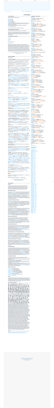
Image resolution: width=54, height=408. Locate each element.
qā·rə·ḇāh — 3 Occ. (33, 165)
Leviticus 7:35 (10, 148)
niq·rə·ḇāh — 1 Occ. (33, 178)
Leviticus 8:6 (13, 148)
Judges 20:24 (15, 76)
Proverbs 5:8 (9, 84)
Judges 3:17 (25, 128)
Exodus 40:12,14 (22, 147)
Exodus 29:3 (19, 127)
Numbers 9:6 (11, 88)
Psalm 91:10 (17, 91)
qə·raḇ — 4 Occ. (33, 167)
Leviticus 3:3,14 (17, 156)
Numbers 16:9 (10, 149)
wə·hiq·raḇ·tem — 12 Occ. (34, 196)
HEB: (31, 18)
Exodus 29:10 (32, 93)
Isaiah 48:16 (18, 77)
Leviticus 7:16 (24, 155)
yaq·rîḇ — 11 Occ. (33, 208)
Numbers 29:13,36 (10, 156)
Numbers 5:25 (18, 158)
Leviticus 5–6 (21, 195)
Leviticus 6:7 (17, 130)
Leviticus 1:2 (13, 192)
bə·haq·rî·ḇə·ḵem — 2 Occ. (34, 151)
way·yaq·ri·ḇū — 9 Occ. (34, 186)
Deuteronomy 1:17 (21, 137)
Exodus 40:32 (32, 118)
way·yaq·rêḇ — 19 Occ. (34, 185)
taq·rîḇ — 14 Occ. (33, 179)
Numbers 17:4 (15, 160)
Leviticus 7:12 (10, 158)
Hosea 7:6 (28, 113)
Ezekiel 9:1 (9, 106)
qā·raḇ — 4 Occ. (33, 162)
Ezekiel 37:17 (20, 118)
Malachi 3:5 (25, 74)
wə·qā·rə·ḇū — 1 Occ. (33, 204)
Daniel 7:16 (9, 168)
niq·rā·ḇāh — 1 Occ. (33, 177)
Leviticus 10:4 (26, 101)
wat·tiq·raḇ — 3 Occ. (33, 190)
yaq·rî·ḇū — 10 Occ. (33, 210)
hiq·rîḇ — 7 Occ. (33, 159)
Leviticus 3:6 (26, 147)
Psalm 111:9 (23, 237)
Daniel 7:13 (19, 177)
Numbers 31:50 (12, 129)
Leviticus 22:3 (27, 84)
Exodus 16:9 (16, 70)
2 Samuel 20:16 (19, 69)
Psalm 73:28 (22, 264)
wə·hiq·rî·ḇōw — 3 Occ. (34, 199)
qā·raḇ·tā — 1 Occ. (33, 164)
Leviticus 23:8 (21, 156)
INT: (31, 21)
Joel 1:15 (12, 274)
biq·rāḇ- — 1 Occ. (33, 153)
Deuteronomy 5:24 (18, 101)
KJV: (31, 25)
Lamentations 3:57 (25, 104)
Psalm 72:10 (20, 134)
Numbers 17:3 (11, 160)
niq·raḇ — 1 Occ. (33, 176)
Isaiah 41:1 (20, 99)
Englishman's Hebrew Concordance (16, 332)
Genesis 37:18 (25, 68)
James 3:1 (14, 262)
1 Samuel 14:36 (22, 76)
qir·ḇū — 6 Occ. (33, 171)
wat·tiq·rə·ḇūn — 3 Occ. (34, 193)
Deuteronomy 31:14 (19, 108)
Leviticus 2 (17, 194)
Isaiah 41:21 (17, 116)
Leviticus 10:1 (22, 160)
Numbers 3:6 (27, 129)
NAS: (31, 19)
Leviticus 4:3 (15, 155)
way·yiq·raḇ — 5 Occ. (33, 187)
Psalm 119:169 (23, 87)
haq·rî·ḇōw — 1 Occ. (33, 157)
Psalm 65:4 (9, 273)
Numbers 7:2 (15, 164)
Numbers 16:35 (22, 159)
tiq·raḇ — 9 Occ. (33, 181)
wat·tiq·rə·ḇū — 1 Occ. (33, 192)
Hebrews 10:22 (21, 251)
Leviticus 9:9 (17, 157)
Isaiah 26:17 (26, 141)
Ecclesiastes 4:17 (27, 70)
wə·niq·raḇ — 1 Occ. (33, 205)
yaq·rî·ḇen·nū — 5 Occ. (34, 209)
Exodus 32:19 (14, 83)
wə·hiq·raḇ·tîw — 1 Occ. (34, 197)
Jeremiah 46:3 (27, 229)
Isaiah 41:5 (21, 104)
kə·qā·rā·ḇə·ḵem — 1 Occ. (34, 166)
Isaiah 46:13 (18, 113)
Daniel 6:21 (16, 169)
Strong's (7, 11)
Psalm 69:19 (27, 69)
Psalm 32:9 (26, 71)
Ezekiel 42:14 (20, 84)
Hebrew (9, 11)
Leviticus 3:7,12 (14, 154)
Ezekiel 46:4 (19, 128)
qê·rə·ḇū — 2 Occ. (33, 169)
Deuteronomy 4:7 (17, 219)
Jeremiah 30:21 (22, 149)
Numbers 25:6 (11, 139)
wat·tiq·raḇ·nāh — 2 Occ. (34, 191)
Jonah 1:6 (12, 75)
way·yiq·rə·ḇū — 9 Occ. (34, 188)
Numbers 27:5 (10, 138)
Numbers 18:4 (21, 74)
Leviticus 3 (25, 194)
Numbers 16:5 (23, 148)
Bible (5, 11)
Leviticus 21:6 (12, 159)
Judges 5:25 (24, 133)
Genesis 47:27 (15, 108)
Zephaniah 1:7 (16, 274)
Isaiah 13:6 (9, 274)
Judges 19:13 (13, 91)
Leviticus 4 (12, 195)
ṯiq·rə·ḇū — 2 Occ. (33, 182)
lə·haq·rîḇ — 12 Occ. (33, 172)
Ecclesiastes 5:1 (27, 243)
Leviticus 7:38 (10, 202)
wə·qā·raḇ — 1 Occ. (33, 201)
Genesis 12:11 (22, 126)
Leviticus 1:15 (11, 155)
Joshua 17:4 (14, 88)
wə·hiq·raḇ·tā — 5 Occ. (34, 194)
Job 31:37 (16, 115)
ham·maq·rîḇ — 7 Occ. (33, 158)
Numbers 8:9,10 (19, 148)
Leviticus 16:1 (19, 87)
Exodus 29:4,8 (18, 147)
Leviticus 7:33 (13, 157)
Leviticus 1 (9, 194)
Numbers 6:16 (22, 158)
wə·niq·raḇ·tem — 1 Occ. (34, 206)
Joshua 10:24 (22, 101)
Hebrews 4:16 (22, 250)
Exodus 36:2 (12, 72)
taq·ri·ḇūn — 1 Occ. (33, 180)
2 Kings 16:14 (23, 136)
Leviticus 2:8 (23, 157)
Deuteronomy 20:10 (23, 83)
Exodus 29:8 (32, 88)
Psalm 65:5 (26, 114)
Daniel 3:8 (25, 168)
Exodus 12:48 (32, 48)
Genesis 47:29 (33, 38)
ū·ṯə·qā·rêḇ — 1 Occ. (33, 183)
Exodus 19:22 (10, 269)
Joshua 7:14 (14, 103)
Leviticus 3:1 (14, 131)
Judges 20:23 (10, 272)
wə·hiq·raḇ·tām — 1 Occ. (34, 195)
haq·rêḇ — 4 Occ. (33, 155)
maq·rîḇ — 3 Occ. (33, 174)
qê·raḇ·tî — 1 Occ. (33, 168)
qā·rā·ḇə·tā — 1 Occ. (33, 163)
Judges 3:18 (26, 130)
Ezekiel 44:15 (14, 77)
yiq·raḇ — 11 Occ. (33, 211)
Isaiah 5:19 (13, 104)
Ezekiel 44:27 (14, 128)
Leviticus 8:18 (18, 154)
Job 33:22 (12, 93)
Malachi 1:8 (20, 135)
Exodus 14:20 (11, 76)
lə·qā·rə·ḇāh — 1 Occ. (33, 173)
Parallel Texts (23, 332)
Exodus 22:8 (32, 69)
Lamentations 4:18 (16, 106)
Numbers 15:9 (26, 158)
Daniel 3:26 (19, 167)
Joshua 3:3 (16, 84)
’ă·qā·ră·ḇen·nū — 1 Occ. (34, 149)
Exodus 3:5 (22, 93)
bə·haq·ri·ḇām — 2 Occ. (34, 150)
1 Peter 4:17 (17, 262)
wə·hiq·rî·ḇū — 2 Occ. (33, 200)
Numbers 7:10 (18, 204)
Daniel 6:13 (28, 168)
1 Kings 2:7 (18, 75)
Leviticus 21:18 (20, 98)
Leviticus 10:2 (19, 212)
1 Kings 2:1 (24, 108)
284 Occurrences (33, 145)
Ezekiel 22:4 (14, 142)
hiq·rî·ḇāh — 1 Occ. (33, 160)
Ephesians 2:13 (26, 254)
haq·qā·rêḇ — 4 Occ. (33, 154)
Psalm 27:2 (23, 71)
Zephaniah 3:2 (10, 68)
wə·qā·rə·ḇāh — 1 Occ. (34, 203)
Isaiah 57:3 (27, 93)
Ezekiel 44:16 (23, 84)
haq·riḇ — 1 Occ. (33, 156)
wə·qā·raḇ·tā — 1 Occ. (33, 202)
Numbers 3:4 (26, 160)
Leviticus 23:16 (14, 158)
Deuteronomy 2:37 (18, 83)
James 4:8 (19, 281)
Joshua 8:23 (15, 139)
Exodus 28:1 (22, 139)
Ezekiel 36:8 (12, 114)
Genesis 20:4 (19, 67)
